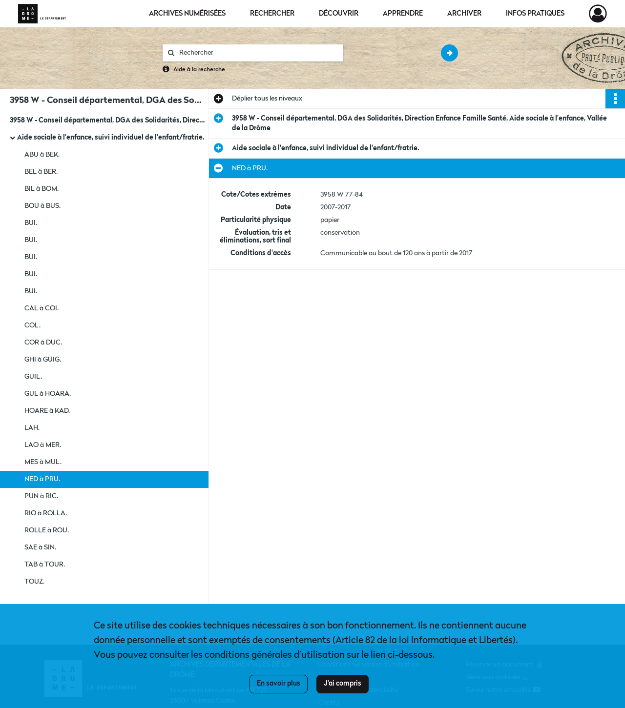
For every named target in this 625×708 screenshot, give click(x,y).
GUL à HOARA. (47, 393)
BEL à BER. (41, 171)
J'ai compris (342, 683)
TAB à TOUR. (44, 564)
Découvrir (338, 13)
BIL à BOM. (41, 188)
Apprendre (403, 13)
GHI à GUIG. (42, 359)
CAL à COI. (41, 308)
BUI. (30, 223)
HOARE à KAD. (47, 410)
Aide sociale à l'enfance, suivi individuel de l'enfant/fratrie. (111, 137)
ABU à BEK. (42, 154)
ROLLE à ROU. (46, 530)
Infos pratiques (535, 13)
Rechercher (272, 13)
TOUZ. (34, 581)
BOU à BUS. (42, 205)
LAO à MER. (42, 445)
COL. (32, 325)
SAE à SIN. (40, 547)
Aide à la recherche (199, 70)
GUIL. (33, 376)
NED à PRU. (42, 479)
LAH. (32, 428)
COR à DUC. (43, 342)
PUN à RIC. (41, 496)
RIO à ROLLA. (45, 513)
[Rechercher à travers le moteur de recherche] (257, 53)
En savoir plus (278, 683)
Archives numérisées (187, 13)
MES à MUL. (43, 462)
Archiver (464, 13)
